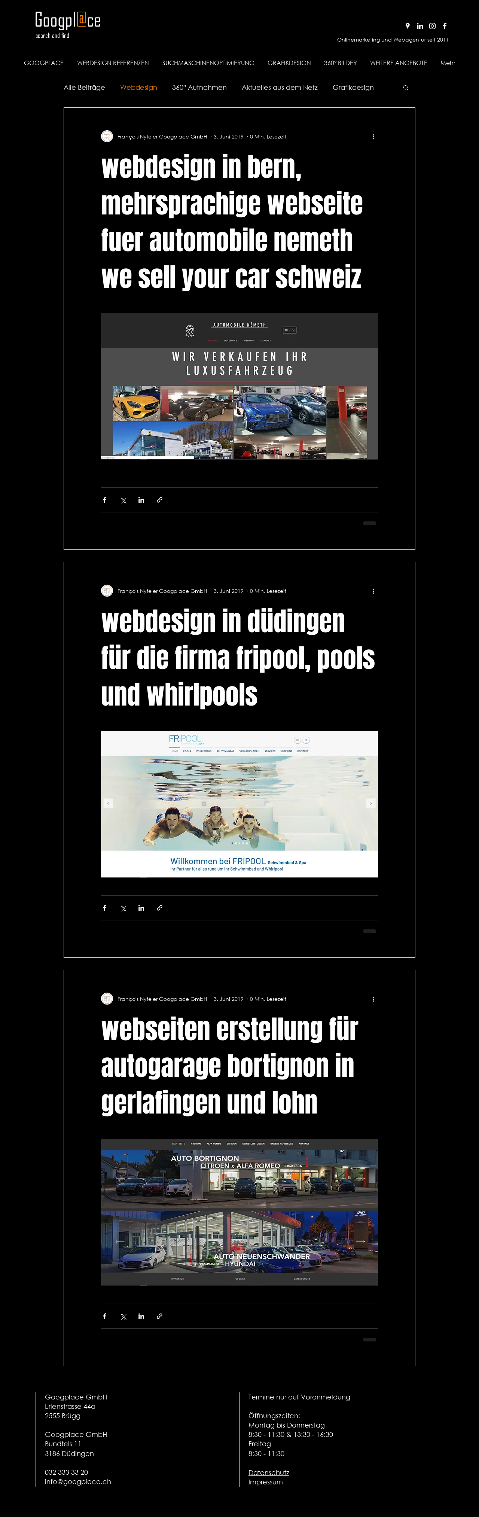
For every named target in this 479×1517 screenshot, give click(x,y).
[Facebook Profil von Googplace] (444, 26)
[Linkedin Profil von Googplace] (420, 26)
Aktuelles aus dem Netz (280, 87)
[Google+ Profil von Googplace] (407, 26)
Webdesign (138, 87)
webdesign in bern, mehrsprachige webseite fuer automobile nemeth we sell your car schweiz (232, 222)
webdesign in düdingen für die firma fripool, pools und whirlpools (238, 658)
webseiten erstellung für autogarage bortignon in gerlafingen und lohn (230, 1066)
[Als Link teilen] (159, 499)
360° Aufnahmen (199, 87)
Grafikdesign (353, 87)
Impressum (265, 1482)
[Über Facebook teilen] (104, 499)
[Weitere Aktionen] (373, 136)
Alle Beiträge (84, 87)
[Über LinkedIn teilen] (141, 499)
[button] (398, 63)
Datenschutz (268, 1472)
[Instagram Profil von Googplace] (432, 26)
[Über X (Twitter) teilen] (122, 499)
